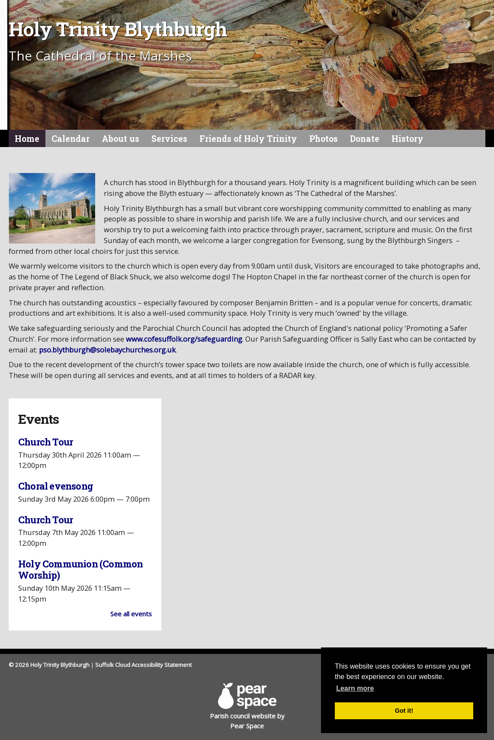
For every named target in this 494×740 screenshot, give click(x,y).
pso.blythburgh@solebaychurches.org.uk (107, 350)
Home (27, 138)
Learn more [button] (355, 688)
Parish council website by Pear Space (247, 706)
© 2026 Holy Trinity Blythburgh (49, 665)
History (407, 138)
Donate (364, 138)
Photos (323, 138)
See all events (131, 613)
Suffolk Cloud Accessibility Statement (143, 665)
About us (120, 138)
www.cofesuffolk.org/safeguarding (184, 339)
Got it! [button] (404, 710)
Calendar (70, 138)
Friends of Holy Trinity (248, 138)
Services (169, 138)
